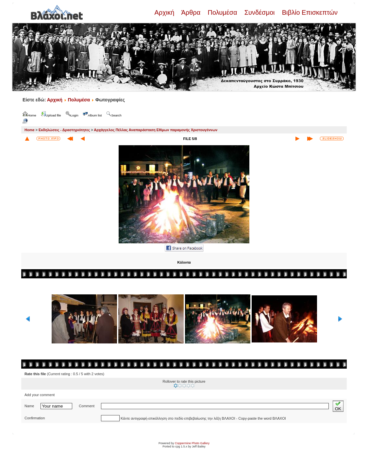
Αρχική (165, 12)
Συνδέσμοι (259, 12)
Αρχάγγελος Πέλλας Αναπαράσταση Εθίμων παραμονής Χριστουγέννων (155, 130)
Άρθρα (191, 12)
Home (30, 130)
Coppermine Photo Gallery (192, 443)
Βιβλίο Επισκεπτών (309, 12)
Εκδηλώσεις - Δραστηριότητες (64, 130)
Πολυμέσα (222, 12)
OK (338, 406)
